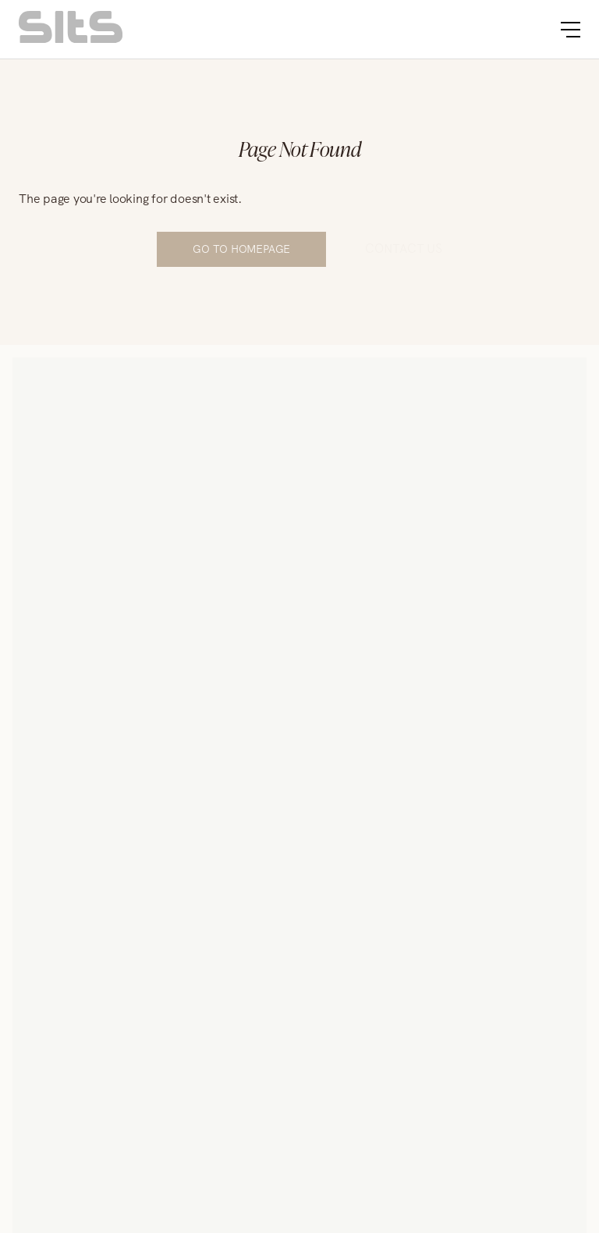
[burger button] (570, 29)
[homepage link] (70, 38)
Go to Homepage (241, 249)
